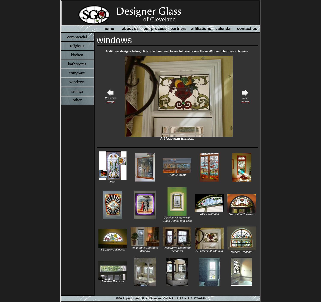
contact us (247, 28)
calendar (223, 28)
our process (155, 28)
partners (178, 28)
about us (130, 28)
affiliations (201, 28)
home (108, 28)
